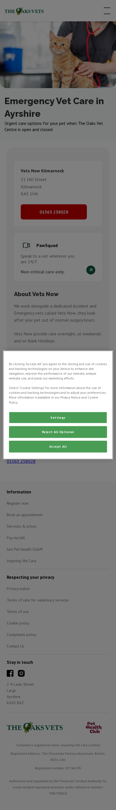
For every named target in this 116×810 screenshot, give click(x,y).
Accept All (58, 447)
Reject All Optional (58, 432)
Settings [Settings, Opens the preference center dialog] (58, 417)
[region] (58, 404)
